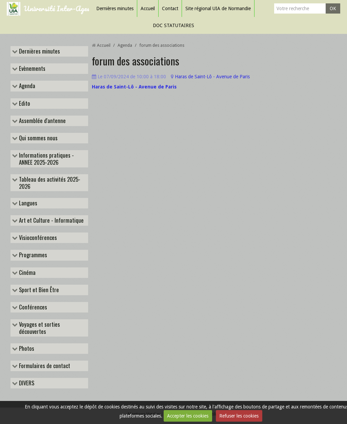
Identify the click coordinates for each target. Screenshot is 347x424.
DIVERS (26, 383)
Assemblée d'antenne (42, 120)
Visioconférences (37, 237)
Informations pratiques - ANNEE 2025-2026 (46, 158)
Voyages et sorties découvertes (39, 328)
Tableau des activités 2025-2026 (49, 182)
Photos (26, 348)
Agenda (26, 85)
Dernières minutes (115, 8)
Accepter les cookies (187, 416)
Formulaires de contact (44, 365)
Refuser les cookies (239, 416)
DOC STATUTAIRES (173, 25)
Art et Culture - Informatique (51, 220)
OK (333, 8)
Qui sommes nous (38, 138)
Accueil (148, 8)
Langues (27, 203)
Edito (24, 103)
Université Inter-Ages (56, 8)
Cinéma (27, 272)
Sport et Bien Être (38, 290)
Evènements (31, 68)
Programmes (32, 255)
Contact (170, 8)
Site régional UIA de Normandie (218, 8)
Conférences (32, 307)
